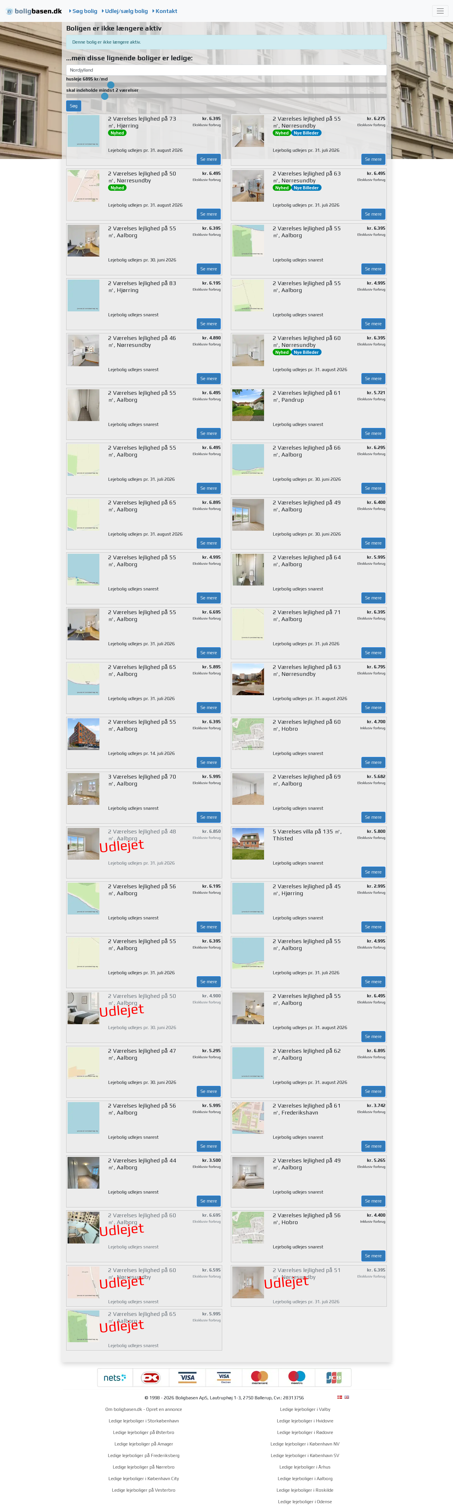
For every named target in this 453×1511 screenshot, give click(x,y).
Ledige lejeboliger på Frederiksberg (143, 1455)
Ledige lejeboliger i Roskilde (304, 1490)
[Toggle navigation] (440, 11)
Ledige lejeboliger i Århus (305, 1467)
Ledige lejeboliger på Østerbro (143, 1432)
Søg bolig (83, 11)
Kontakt (165, 11)
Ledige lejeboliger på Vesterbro (143, 1490)
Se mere (208, 159)
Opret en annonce (164, 1409)
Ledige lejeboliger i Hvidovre (305, 1421)
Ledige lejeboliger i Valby (305, 1409)
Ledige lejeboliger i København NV (304, 1444)
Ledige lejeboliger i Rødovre (305, 1432)
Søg (73, 106)
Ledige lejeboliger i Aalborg (305, 1478)
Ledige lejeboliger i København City (143, 1478)
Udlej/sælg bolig (125, 11)
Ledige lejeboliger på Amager (143, 1444)
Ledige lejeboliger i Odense (305, 1501)
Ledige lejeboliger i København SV (305, 1455)
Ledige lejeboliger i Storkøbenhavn (144, 1421)
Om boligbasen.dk (123, 1409)
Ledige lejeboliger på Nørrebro (143, 1467)
